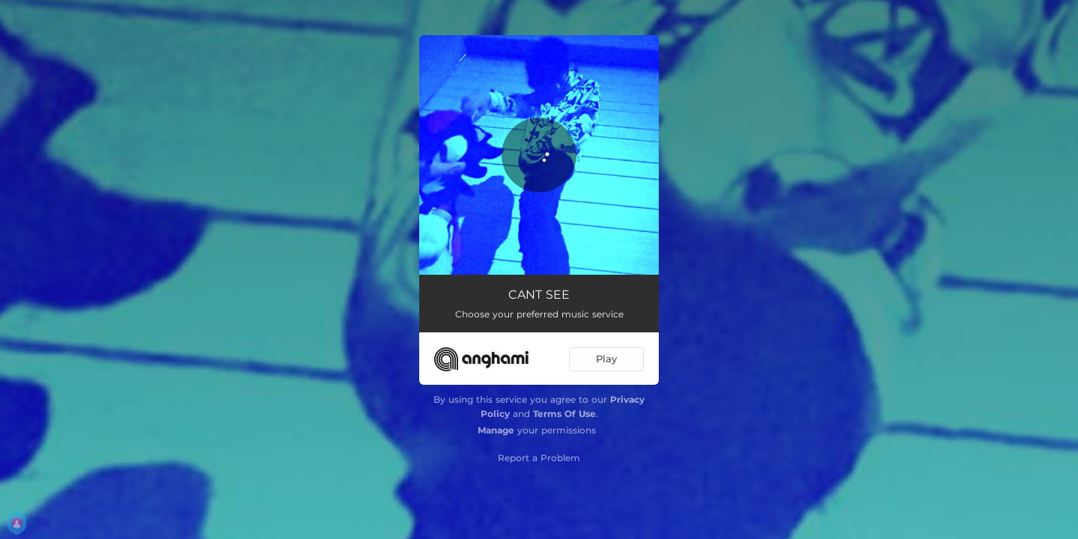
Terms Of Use (564, 413)
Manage (496, 430)
